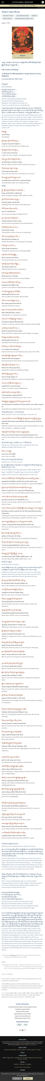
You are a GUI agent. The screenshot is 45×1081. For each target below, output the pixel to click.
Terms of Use (18, 1067)
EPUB (19, 1024)
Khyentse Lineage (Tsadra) (22, 1009)
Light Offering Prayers (23, 15)
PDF (26, 1024)
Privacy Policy (26, 1067)
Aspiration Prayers (8, 15)
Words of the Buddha (10, 1049)
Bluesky (16, 1064)
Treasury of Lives (22, 1059)
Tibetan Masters (7, 18)
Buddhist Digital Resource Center (32, 1057)
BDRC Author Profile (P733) (22, 1018)
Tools (22, 1052)
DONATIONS (22, 1039)
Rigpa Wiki (10, 1057)
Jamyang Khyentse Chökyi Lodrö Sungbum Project (22, 1007)
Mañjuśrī (34, 15)
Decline (17, 1078)
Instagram (28, 1064)
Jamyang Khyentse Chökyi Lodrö (24, 18)
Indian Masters (21, 1049)
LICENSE (22, 1070)
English (4, 23)
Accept (28, 1078)
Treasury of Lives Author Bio (22, 1016)
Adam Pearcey (13, 955)
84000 (4, 1057)
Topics (39, 1049)
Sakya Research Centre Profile (22, 1013)
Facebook (21, 1064)
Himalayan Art (18, 1057)
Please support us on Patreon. (28, 1044)
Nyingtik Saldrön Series (22, 1011)
